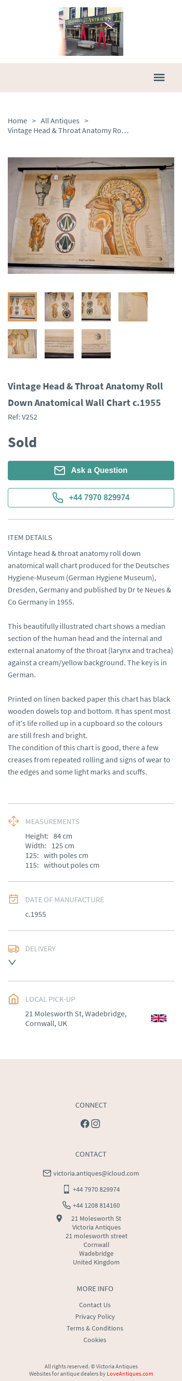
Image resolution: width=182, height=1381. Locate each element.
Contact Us (95, 1304)
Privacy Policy (95, 1316)
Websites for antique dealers (64, 1373)
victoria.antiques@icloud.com (96, 1173)
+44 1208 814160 (96, 1205)
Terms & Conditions (94, 1328)
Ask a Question (90, 470)
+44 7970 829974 (91, 497)
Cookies (94, 1339)
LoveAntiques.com (130, 1373)
